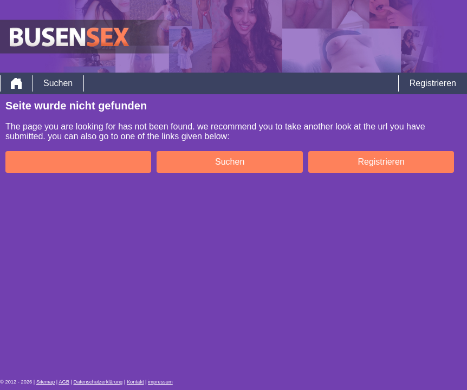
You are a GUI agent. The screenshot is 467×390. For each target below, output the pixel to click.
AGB (64, 382)
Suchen (58, 83)
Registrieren (433, 83)
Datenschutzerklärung (98, 382)
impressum (160, 382)
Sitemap (45, 382)
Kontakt (135, 382)
